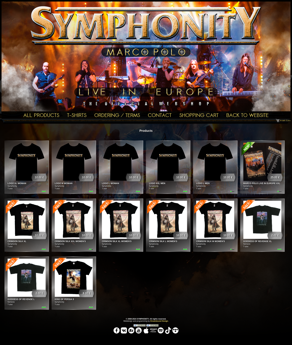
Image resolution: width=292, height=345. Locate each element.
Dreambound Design (159, 321)
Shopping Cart (199, 115)
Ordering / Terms (117, 115)
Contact (160, 115)
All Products (41, 115)
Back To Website (247, 115)
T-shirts (77, 115)
